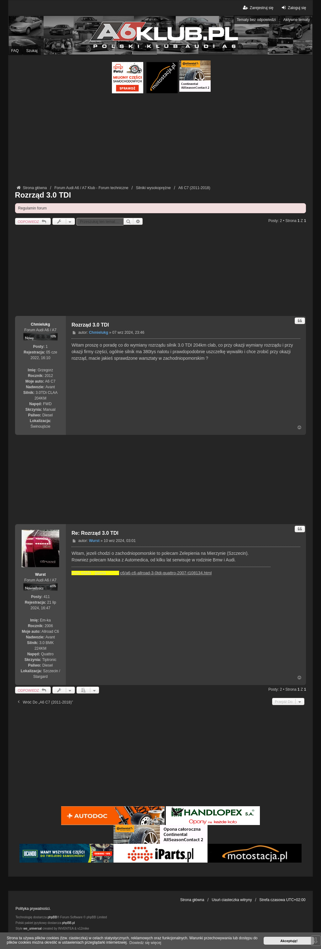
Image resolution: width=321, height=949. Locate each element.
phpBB (52, 917)
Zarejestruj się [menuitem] (258, 7)
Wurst (40, 574)
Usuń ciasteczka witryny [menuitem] (232, 900)
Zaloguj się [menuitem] (293, 7)
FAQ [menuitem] (15, 51)
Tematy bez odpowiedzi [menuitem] (256, 20)
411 (47, 597)
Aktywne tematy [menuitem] (296, 20)
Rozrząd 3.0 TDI (43, 195)
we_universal (33, 928)
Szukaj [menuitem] (32, 51)
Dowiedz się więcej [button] (145, 943)
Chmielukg (40, 324)
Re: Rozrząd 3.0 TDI (94, 533)
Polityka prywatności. (33, 908)
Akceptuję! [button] (288, 941)
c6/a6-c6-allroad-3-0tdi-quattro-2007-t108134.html (166, 572)
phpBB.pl (68, 923)
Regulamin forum (32, 208)
